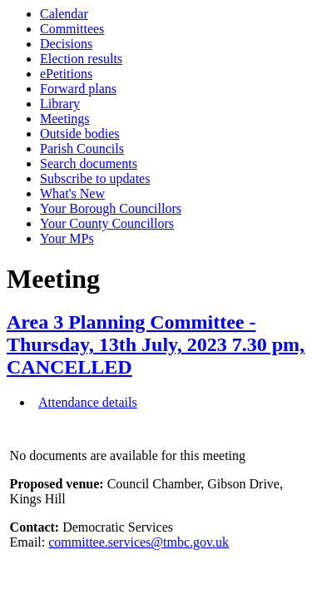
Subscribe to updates (95, 178)
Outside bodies (80, 133)
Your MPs (67, 238)
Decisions (66, 44)
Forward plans (78, 89)
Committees (72, 29)
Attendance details (87, 402)
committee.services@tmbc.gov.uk (138, 542)
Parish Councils (82, 148)
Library (60, 104)
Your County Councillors (107, 223)
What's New (72, 193)
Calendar (64, 14)
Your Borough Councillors (110, 208)
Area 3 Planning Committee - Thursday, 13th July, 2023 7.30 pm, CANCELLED (156, 344)
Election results (81, 59)
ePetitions (66, 74)
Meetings (65, 118)
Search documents (88, 163)
